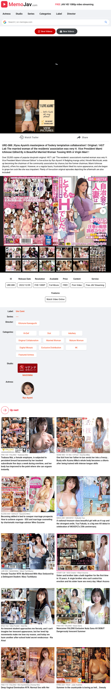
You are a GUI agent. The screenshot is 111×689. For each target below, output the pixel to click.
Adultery (72, 333)
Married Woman (53, 340)
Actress (7, 13)
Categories (45, 13)
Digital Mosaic (26, 347)
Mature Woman (76, 340)
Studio (19, 13)
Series (31, 13)
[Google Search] (106, 22)
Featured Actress (26, 355)
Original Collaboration (28, 340)
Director (71, 13)
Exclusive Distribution (51, 347)
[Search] (55, 22)
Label (59, 13)
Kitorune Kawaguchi (27, 323)
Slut (49, 333)
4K (76, 347)
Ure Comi (20, 311)
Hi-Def (26, 333)
